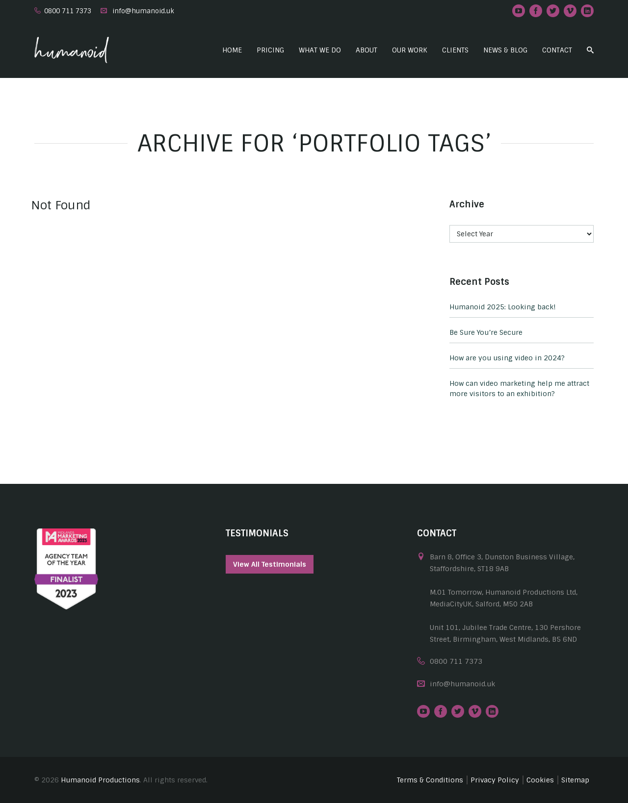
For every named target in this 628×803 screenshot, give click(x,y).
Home (232, 50)
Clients (455, 50)
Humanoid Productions (100, 780)
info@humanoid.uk (143, 11)
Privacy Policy (495, 780)
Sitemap (575, 780)
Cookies (540, 780)
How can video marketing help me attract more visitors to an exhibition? (519, 388)
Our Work (409, 50)
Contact (557, 50)
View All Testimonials (269, 564)
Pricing (270, 50)
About (366, 50)
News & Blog (505, 50)
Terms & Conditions (430, 780)
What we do (320, 50)
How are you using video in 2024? (507, 357)
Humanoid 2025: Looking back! (502, 306)
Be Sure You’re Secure (486, 332)
